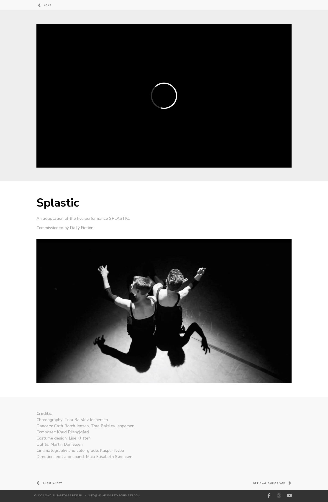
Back (47, 5)
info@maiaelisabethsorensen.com (114, 495)
